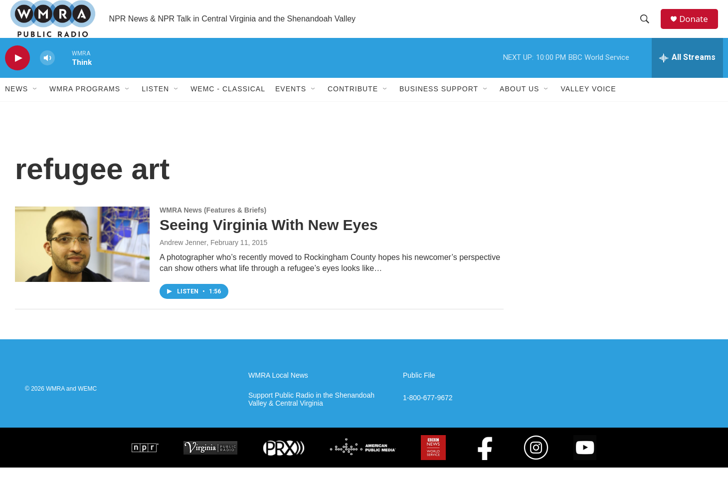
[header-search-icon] (647, 26)
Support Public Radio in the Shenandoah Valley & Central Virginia (311, 414)
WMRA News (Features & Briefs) (213, 225)
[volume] (47, 72)
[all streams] (687, 72)
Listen (155, 104)
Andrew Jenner (183, 257)
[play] (17, 72)
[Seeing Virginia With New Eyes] (82, 259)
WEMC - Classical (227, 104)
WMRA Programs (84, 104)
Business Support (438, 104)
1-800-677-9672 (428, 413)
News (16, 104)
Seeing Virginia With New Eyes (269, 240)
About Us (519, 104)
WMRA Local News (278, 390)
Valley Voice (588, 104)
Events (290, 104)
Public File (419, 390)
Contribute (353, 104)
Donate (697, 26)
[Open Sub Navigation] (35, 104)
